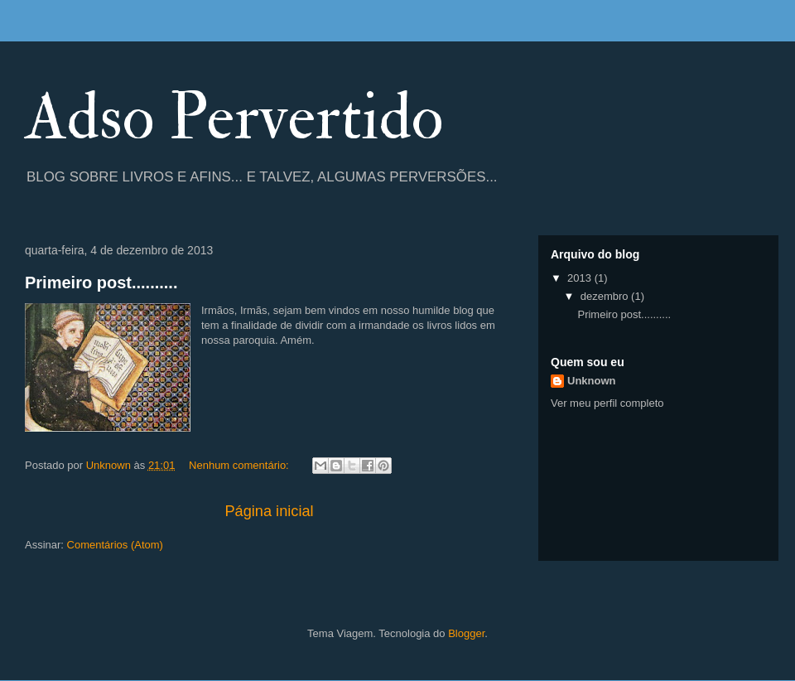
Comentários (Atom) (115, 545)
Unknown (591, 380)
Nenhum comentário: (240, 465)
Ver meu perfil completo (607, 403)
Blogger (466, 633)
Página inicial (268, 511)
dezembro (606, 296)
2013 (581, 278)
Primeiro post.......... (101, 282)
